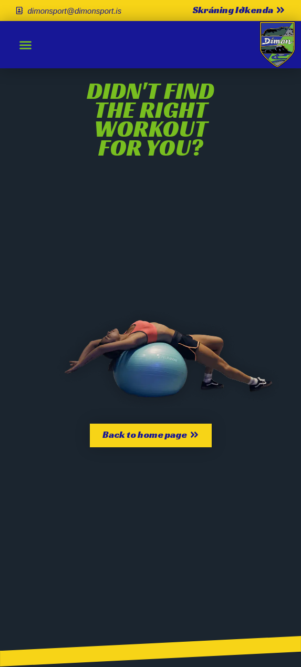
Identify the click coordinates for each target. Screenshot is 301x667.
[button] (26, 45)
